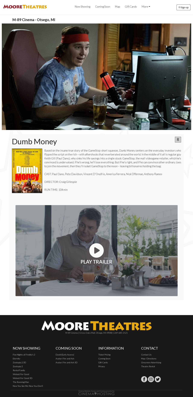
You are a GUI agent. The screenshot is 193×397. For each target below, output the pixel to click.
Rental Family (19, 370)
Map (117, 6)
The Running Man (21, 382)
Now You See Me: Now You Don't (28, 386)
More (145, 6)
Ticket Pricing (104, 354)
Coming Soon (102, 6)
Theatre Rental (148, 366)
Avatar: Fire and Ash (65, 358)
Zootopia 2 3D (19, 362)
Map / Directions (148, 358)
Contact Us (146, 354)
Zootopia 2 (18, 366)
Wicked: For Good (21, 374)
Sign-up (184, 7)
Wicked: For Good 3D (22, 378)
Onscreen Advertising (151, 362)
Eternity (16, 358)
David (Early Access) (65, 354)
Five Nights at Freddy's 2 (24, 354)
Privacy (101, 366)
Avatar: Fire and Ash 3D (67, 362)
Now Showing (82, 6)
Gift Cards (131, 6)
